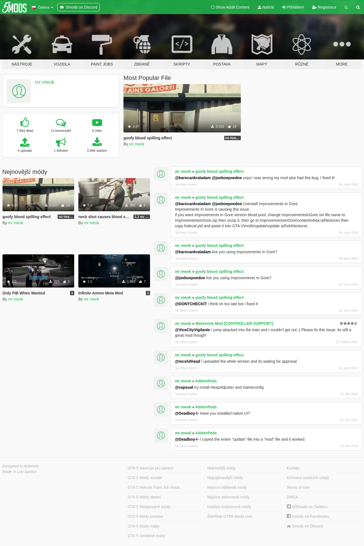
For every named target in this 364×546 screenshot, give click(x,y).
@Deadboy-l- (187, 413)
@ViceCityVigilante (192, 330)
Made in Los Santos (19, 471)
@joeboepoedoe (227, 178)
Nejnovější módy (221, 468)
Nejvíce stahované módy (228, 497)
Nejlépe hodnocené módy (229, 507)
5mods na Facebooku (308, 516)
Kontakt (293, 468)
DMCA (292, 497)
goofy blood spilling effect (219, 171)
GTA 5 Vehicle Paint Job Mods (154, 487)
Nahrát (266, 7)
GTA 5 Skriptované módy (149, 507)
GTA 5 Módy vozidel (145, 478)
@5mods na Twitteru (307, 506)
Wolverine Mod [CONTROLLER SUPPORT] (234, 323)
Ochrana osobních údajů (308, 478)
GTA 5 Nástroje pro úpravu (150, 468)
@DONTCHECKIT (191, 304)
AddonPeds (206, 381)
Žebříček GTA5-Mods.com (229, 516)
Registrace (324, 7)
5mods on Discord (305, 526)
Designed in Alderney (20, 466)
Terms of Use (298, 487)
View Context (186, 184)
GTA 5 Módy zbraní (144, 497)
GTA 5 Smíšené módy (146, 536)
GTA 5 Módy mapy (143, 526)
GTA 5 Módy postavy (145, 516)
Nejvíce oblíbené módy (227, 487)
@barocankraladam (193, 178)
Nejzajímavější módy (225, 478)
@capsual (184, 387)
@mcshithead (187, 361)
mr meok (45, 82)
